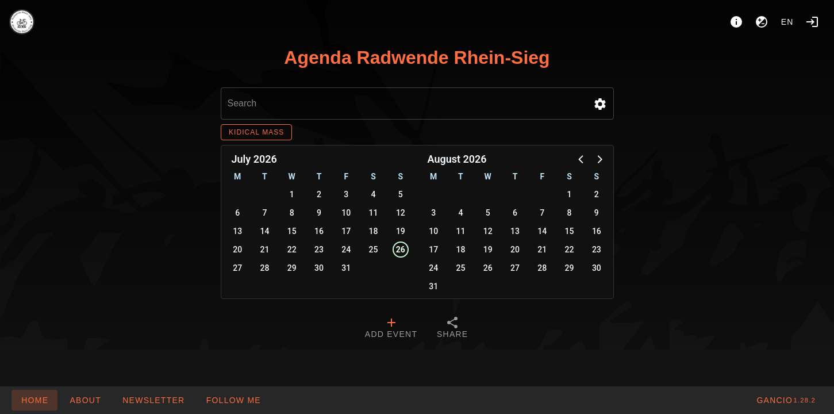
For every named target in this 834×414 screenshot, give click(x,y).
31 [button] (346, 268)
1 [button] (292, 194)
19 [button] (400, 231)
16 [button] (319, 231)
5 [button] (400, 194)
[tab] (391, 329)
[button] (600, 104)
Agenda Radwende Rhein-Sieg (416, 57)
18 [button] (373, 231)
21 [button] (264, 249)
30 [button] (319, 268)
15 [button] (292, 231)
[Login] (812, 21)
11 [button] (373, 212)
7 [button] (264, 212)
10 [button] (346, 212)
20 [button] (237, 249)
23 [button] (319, 249)
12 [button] (400, 212)
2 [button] (319, 194)
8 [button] (292, 212)
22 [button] (292, 249)
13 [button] (237, 231)
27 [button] (237, 268)
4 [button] (373, 194)
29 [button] (292, 268)
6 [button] (237, 212)
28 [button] (264, 268)
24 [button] (346, 249)
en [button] (787, 21)
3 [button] (346, 194)
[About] (736, 21)
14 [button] (264, 231)
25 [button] (373, 249)
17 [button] (346, 231)
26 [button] (400, 249)
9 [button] (319, 212)
